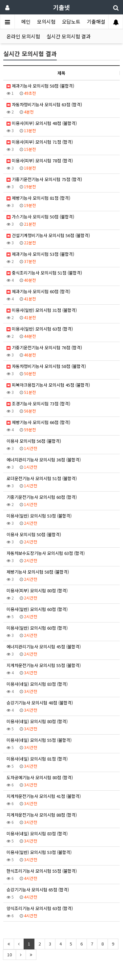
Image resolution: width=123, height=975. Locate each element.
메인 (26, 21)
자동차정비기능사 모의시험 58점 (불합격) (46, 366)
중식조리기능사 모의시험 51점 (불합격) (44, 273)
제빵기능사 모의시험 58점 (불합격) (38, 572)
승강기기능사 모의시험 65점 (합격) (38, 889)
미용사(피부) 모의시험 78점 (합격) (40, 160)
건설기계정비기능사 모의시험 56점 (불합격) (48, 235)
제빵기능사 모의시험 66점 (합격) (38, 422)
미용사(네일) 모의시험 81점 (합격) (37, 759)
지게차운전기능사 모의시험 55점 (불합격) (44, 665)
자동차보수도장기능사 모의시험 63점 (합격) (46, 553)
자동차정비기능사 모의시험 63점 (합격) (44, 104)
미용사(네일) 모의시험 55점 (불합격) (39, 740)
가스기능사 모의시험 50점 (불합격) (40, 216)
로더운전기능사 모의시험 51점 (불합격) (42, 478)
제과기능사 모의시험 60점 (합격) (38, 291)
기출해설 (96, 21)
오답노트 (71, 21)
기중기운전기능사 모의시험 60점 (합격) (42, 497)
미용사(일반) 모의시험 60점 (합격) (37, 609)
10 (9, 954)
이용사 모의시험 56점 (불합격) (34, 441)
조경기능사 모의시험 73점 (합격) (38, 403)
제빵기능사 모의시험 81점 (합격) (38, 198)
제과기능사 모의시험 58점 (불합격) (40, 86)
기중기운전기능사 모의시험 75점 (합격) (44, 179)
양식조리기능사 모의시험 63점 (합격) (40, 908)
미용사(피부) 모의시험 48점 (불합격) (42, 123)
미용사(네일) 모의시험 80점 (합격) (37, 721)
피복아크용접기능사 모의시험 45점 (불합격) (48, 385)
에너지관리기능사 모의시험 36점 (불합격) (44, 460)
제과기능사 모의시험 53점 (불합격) (40, 254)
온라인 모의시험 (23, 36)
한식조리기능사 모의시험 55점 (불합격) (42, 871)
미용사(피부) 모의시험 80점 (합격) (37, 590)
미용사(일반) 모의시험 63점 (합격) (40, 329)
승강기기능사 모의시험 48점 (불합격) (40, 703)
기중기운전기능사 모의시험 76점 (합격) (44, 347)
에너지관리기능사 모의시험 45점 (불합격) (44, 646)
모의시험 (46, 21)
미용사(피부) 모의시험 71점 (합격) (40, 142)
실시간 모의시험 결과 (69, 36)
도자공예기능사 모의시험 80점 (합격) (40, 777)
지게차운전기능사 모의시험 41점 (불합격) (44, 796)
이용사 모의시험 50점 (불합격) (34, 534)
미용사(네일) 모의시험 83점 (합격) (37, 684)
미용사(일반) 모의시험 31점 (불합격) (42, 310)
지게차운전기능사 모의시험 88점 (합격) (42, 815)
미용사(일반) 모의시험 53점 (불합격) (39, 516)
